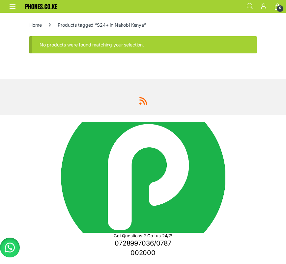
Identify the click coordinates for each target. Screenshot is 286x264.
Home (35, 25)
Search (249, 6)
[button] (10, 247)
